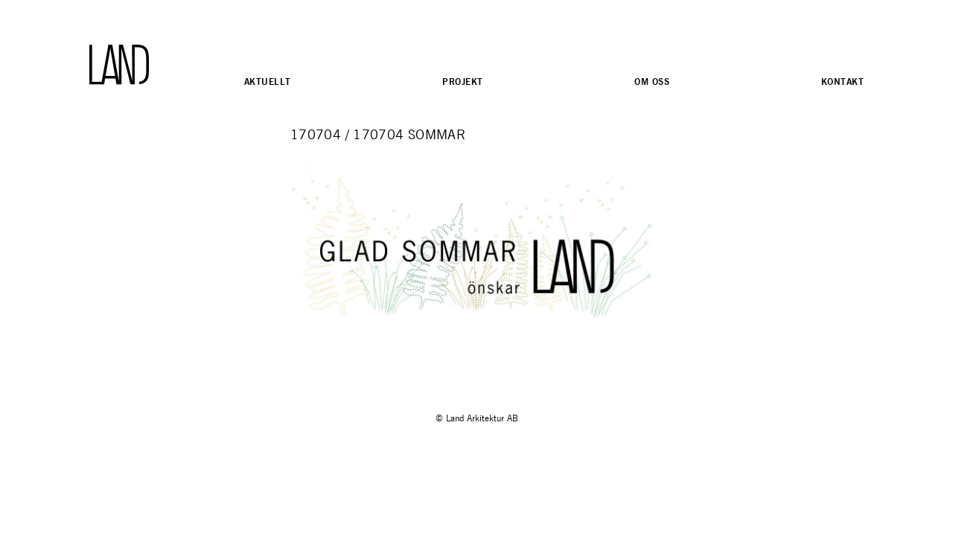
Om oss (651, 81)
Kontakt (842, 81)
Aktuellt (267, 81)
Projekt (462, 81)
